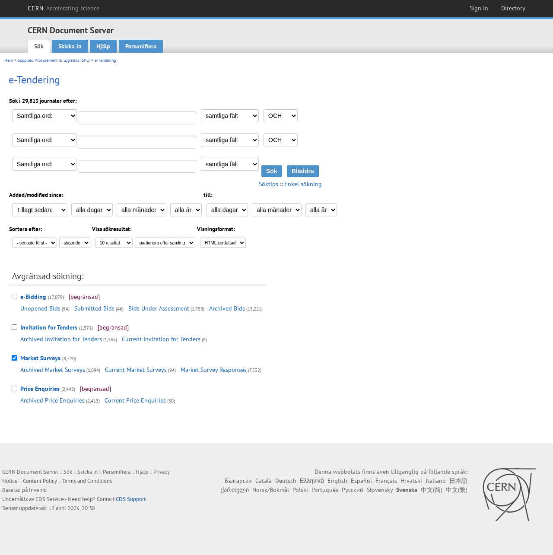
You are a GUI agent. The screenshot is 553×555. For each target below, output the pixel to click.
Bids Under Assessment (158, 308)
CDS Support (131, 499)
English (337, 481)
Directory (513, 8)
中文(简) (431, 490)
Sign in (479, 8)
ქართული (235, 490)
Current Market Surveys (136, 370)
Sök (39, 46)
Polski (300, 490)
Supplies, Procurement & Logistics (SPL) (54, 60)
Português (324, 490)
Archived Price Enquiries (52, 400)
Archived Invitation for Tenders (61, 339)
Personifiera (140, 46)
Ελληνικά (312, 481)
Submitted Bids (94, 308)
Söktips (268, 184)
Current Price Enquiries (135, 400)
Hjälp (103, 46)
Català (263, 481)
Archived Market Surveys (52, 370)
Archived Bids (227, 308)
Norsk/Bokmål (270, 490)
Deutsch (285, 481)
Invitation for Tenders (48, 327)
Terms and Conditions (87, 481)
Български (238, 481)
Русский (352, 490)
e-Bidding (33, 297)
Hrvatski (411, 481)
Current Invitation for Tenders (161, 339)
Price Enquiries (40, 389)
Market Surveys (40, 358)
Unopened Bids (40, 308)
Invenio (38, 490)
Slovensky (380, 490)
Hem (8, 60)
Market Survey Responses (214, 370)
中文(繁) (456, 490)
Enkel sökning (303, 184)
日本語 (458, 481)
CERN (63, 8)
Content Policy (40, 481)
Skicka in (70, 46)
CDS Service (49, 499)
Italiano (436, 481)
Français (386, 481)
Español (361, 481)
